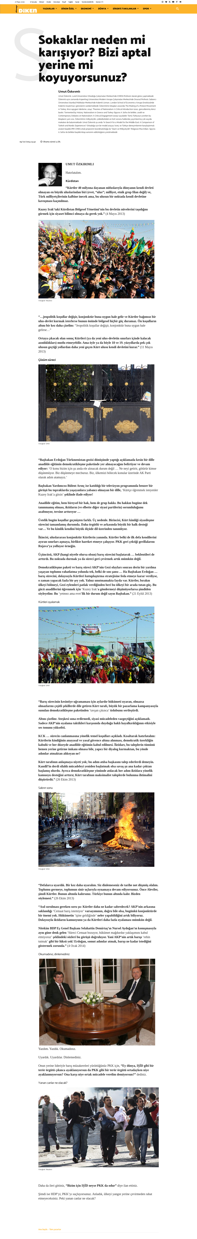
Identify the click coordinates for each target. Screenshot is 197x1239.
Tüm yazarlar (55, 1229)
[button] (177, 9)
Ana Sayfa (42, 1229)
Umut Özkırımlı (69, 91)
